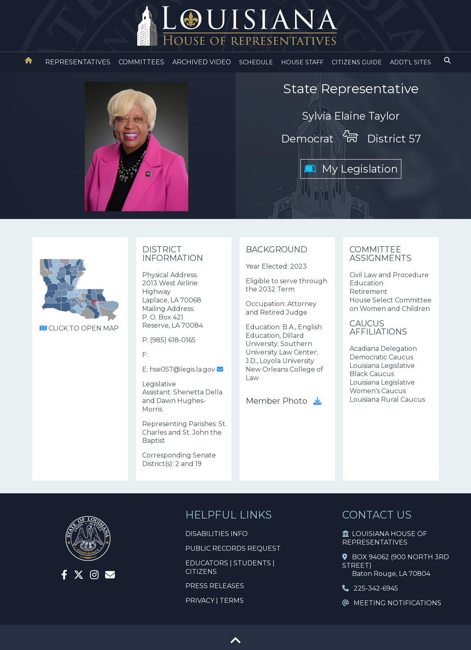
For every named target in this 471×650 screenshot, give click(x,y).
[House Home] (28, 60)
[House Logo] (235, 26)
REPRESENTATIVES (77, 62)
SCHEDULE (256, 62)
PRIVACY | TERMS (214, 600)
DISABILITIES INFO (216, 534)
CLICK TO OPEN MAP (79, 328)
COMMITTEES (141, 62)
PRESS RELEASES (214, 586)
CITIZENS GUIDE (357, 62)
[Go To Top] (235, 643)
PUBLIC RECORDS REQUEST (233, 548)
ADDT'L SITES (410, 62)
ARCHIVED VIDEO (201, 62)
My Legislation (351, 168)
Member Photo (283, 401)
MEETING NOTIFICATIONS (391, 603)
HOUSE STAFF (302, 62)
